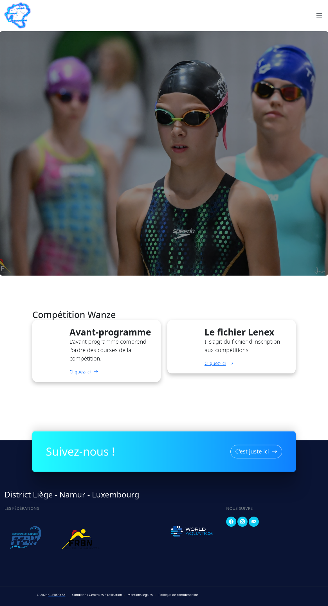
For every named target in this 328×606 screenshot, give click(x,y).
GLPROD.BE (57, 595)
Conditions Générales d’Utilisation (97, 595)
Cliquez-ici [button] (83, 372)
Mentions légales (140, 595)
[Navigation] (319, 15)
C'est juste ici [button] (256, 450)
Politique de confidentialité (178, 595)
